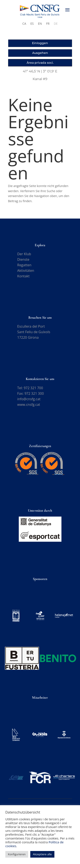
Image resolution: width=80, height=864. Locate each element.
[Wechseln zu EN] (40, 23)
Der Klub (24, 254)
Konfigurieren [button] (17, 854)
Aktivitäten (25, 270)
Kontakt (23, 276)
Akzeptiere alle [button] (42, 854)
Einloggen (40, 43)
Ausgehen (40, 53)
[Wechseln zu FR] (48, 23)
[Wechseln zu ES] (32, 23)
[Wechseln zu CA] (24, 23)
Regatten (24, 265)
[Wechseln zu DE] (56, 23)
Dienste (23, 259)
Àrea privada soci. (40, 63)
